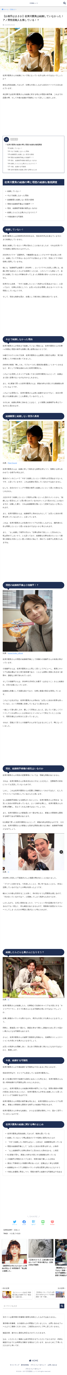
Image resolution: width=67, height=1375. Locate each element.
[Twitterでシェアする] (14, 1224)
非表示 (14, 139)
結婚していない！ (15, 148)
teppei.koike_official (15, 654)
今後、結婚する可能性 (17, 168)
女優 (12, 1235)
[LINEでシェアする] (42, 1224)
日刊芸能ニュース (34, 3)
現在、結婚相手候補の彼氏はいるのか (22, 161)
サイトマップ (14, 1366)
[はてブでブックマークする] (33, 1224)
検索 (62, 1307)
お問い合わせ (52, 1366)
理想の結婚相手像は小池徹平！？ (21, 158)
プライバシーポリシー (38, 1366)
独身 (18, 1235)
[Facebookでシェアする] (24, 1224)
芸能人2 (17, 1231)
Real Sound (12, 464)
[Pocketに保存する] (52, 1224)
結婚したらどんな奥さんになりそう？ (22, 164)
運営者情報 (25, 1366)
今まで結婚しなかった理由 (18, 152)
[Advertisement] (33, 117)
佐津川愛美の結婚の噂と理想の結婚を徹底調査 (24, 145)
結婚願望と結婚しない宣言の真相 (21, 155)
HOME (33, 1362)
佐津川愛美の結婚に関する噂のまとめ (22, 171)
